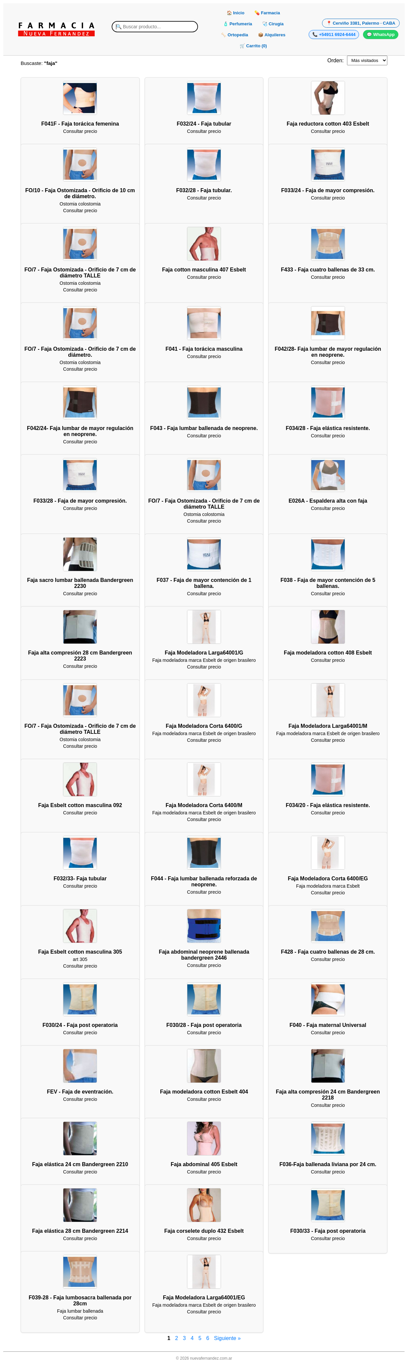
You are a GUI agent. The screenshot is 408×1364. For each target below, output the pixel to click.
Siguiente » (227, 1338)
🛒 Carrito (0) (253, 45)
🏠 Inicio (236, 12)
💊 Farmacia (267, 12)
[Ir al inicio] (56, 29)
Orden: (335, 60)
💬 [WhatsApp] (381, 34)
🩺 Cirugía (272, 23)
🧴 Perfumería (237, 23)
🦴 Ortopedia (234, 34)
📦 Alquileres (271, 34)
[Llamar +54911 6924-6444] (334, 34)
